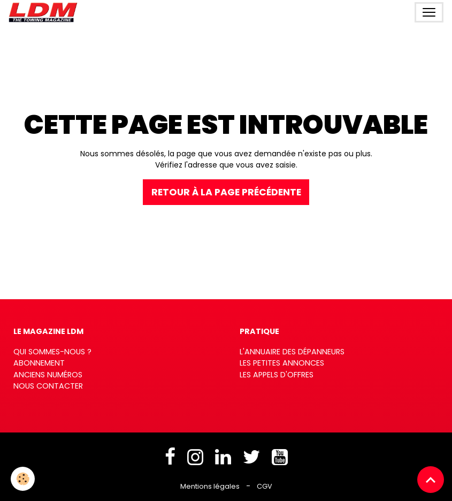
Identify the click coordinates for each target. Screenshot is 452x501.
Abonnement (39, 363)
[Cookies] (23, 479)
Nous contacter (48, 386)
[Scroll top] (430, 479)
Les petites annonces (282, 363)
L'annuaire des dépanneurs (292, 351)
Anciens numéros (47, 374)
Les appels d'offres (276, 374)
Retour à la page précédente (226, 192)
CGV (264, 486)
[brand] (45, 12)
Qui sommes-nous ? (52, 351)
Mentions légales (210, 486)
